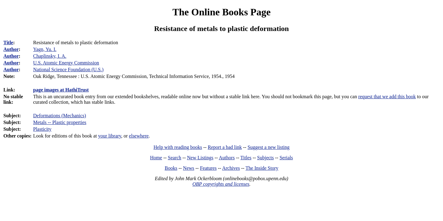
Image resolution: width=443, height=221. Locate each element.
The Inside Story (261, 168)
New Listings (200, 157)
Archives (231, 168)
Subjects (265, 157)
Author (11, 49)
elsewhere (139, 135)
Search (175, 157)
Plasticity (42, 129)
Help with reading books (178, 147)
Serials (286, 157)
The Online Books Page (221, 11)
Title (8, 42)
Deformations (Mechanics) (59, 115)
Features (208, 168)
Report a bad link (225, 147)
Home (156, 157)
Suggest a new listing (268, 147)
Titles (245, 157)
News (188, 168)
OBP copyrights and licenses (220, 184)
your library (109, 135)
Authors (227, 157)
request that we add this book (387, 96)
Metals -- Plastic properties (59, 122)
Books (171, 168)
